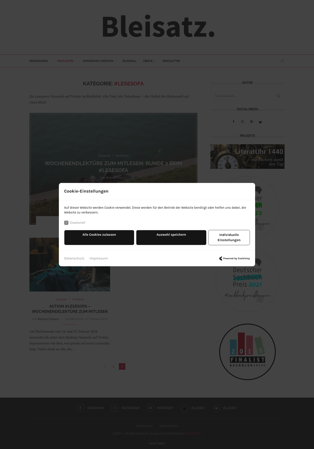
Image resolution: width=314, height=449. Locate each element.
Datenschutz (74, 256)
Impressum (99, 256)
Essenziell (75, 226)
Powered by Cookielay (234, 256)
